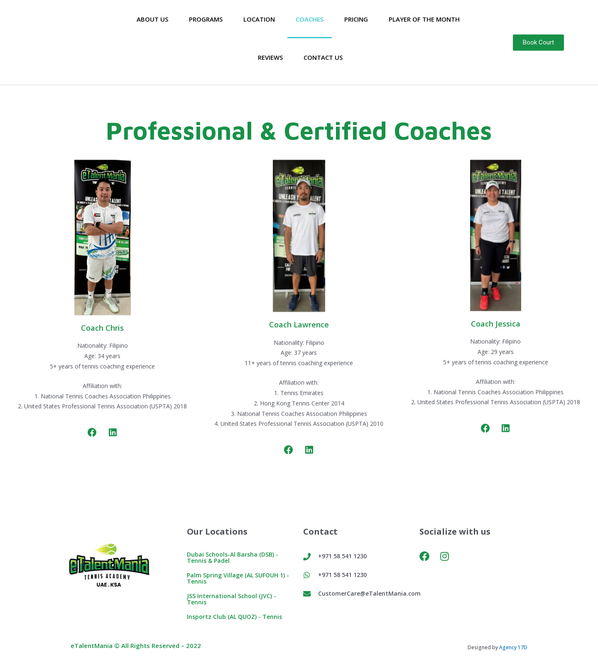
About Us (152, 19)
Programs (206, 19)
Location (259, 19)
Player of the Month (424, 19)
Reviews (270, 57)
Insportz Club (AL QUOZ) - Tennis (237, 616)
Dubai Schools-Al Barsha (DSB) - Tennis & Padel (235, 557)
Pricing (356, 19)
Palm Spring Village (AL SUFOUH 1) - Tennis (240, 578)
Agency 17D (513, 647)
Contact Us (323, 57)
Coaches (310, 19)
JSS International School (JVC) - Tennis (232, 598)
